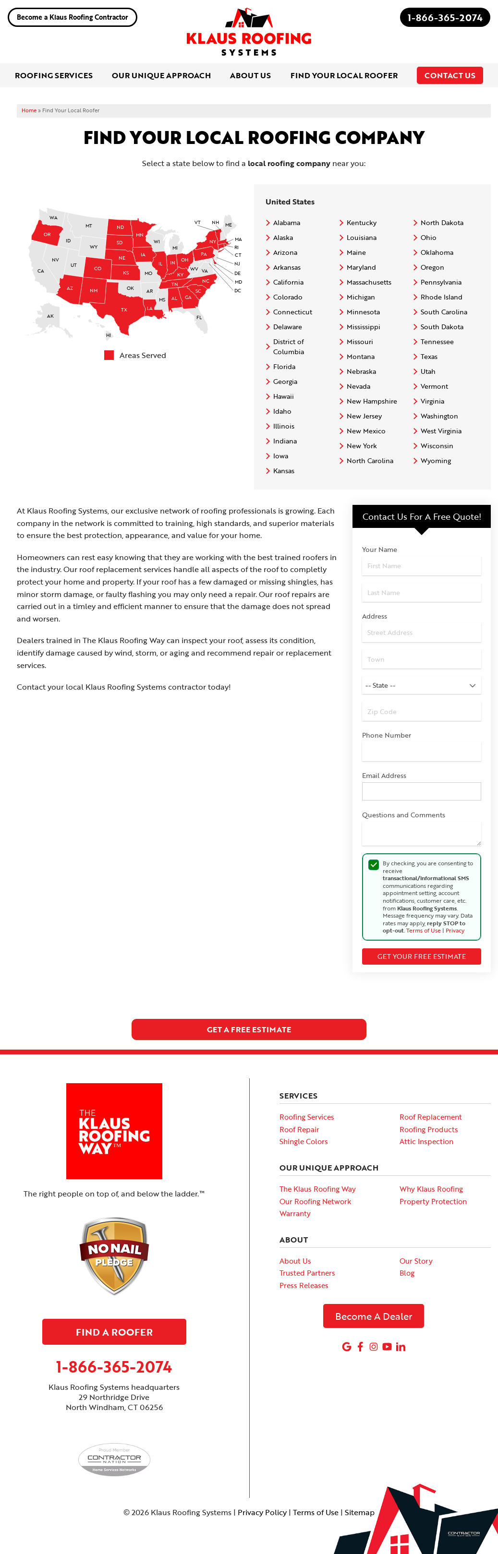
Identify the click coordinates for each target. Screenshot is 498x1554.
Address (374, 616)
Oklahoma (437, 252)
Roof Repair (299, 1129)
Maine (356, 252)
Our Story (416, 1260)
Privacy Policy (262, 1512)
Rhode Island (441, 297)
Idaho (282, 411)
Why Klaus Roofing (431, 1188)
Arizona (285, 252)
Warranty (295, 1213)
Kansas (283, 471)
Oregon (432, 267)
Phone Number (386, 735)
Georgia (285, 381)
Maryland (361, 267)
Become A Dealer (374, 1316)
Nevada (358, 386)
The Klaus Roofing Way (317, 1188)
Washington (439, 416)
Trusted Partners (307, 1272)
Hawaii (283, 396)
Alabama (286, 222)
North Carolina (370, 460)
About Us (295, 1260)
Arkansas (287, 267)
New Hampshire (372, 401)
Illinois (283, 426)
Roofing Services (306, 1117)
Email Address (384, 775)
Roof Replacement (431, 1117)
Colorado (288, 297)
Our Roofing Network (315, 1201)
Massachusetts (369, 282)
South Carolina (444, 312)
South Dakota (442, 327)
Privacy (455, 930)
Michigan (361, 297)
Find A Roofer (114, 1332)
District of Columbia (288, 346)
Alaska (283, 237)
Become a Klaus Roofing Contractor (72, 17)
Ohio (429, 237)
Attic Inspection (426, 1141)
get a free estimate (249, 1029)
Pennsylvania (441, 282)
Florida (284, 366)
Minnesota (363, 312)
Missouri (360, 341)
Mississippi (363, 327)
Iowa (280, 456)
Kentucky (362, 222)
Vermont (434, 386)
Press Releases (303, 1285)
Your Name (379, 549)
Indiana (285, 441)
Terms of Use (423, 930)
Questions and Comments (403, 815)
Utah (428, 371)
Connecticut (292, 312)
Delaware (287, 327)
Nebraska (361, 371)
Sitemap (360, 1512)
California (288, 282)
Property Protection (433, 1201)
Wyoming (436, 460)
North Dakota (442, 222)
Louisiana (362, 237)
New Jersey (364, 416)
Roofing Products (429, 1129)
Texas (429, 356)
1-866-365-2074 (445, 17)
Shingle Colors (303, 1141)
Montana (361, 356)
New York (362, 446)
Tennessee (437, 341)
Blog (407, 1272)
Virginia (432, 401)
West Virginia (441, 431)
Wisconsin (437, 446)
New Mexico (366, 431)
